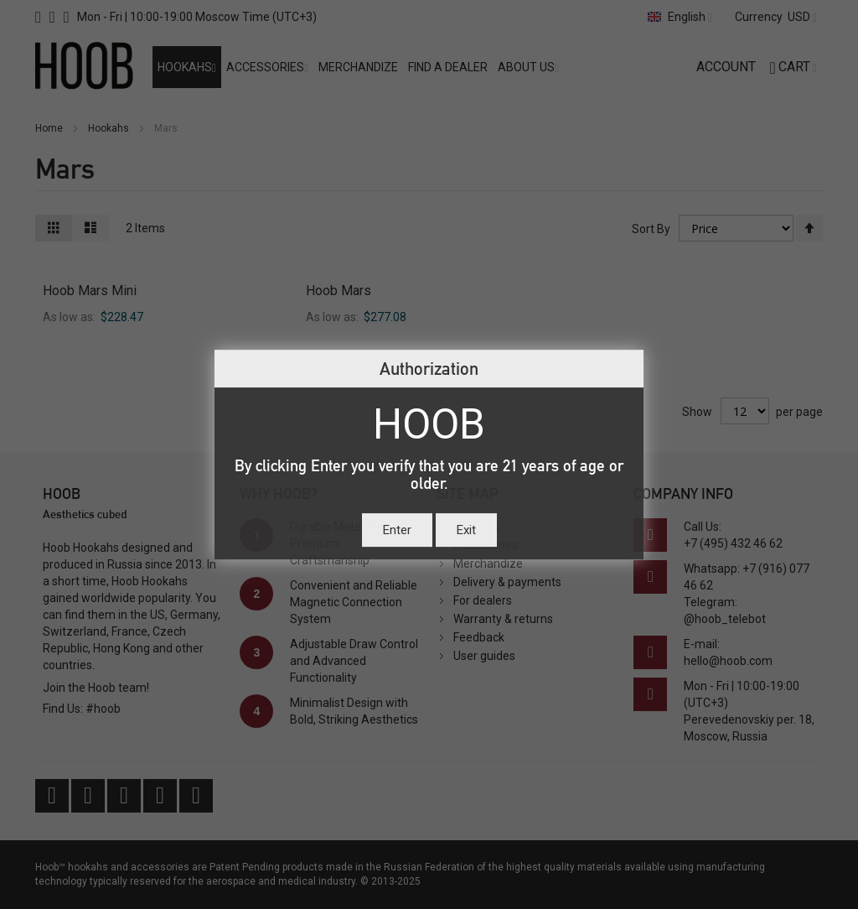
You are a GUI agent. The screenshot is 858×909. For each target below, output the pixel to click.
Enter (397, 530)
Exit (466, 530)
